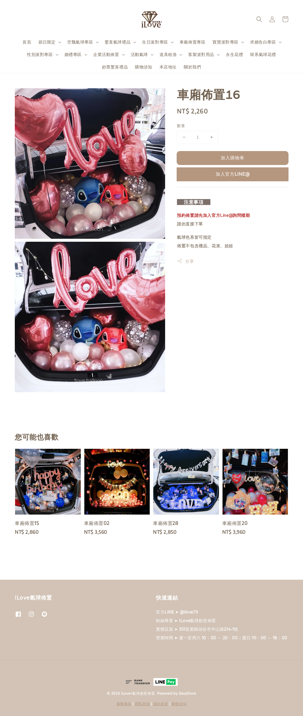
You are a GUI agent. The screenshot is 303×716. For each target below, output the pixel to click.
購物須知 (143, 66)
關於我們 (192, 66)
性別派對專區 (40, 54)
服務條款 (124, 703)
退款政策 (160, 703)
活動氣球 (139, 54)
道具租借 (168, 54)
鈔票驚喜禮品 (115, 66)
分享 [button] (185, 261)
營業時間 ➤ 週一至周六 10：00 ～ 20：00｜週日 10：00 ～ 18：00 (221, 637)
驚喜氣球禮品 (118, 41)
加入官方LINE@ (233, 174)
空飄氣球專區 (80, 41)
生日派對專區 (155, 41)
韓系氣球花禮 (263, 54)
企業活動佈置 (106, 54)
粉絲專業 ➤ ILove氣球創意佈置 (186, 620)
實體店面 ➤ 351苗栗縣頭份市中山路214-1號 (197, 629)
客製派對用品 (201, 54)
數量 (181, 125)
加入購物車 (232, 157)
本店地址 (168, 66)
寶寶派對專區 (225, 41)
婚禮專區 (73, 54)
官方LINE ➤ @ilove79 (177, 611)
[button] (259, 19)
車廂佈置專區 (193, 41)
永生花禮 (234, 54)
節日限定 (47, 41)
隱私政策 (142, 703)
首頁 (26, 41)
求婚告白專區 (263, 41)
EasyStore (187, 693)
